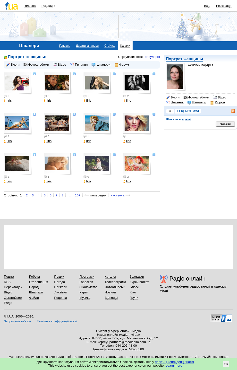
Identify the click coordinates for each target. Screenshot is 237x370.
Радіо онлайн (187, 278)
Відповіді (111, 298)
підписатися (188, 111)
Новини (110, 292)
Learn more (174, 365)
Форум (217, 102)
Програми (86, 276)
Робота (34, 276)
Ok (226, 364)
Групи (134, 298)
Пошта (9, 276)
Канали (125, 45)
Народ (34, 287)
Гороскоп (86, 282)
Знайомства (88, 287)
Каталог (111, 276)
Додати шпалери (87, 45)
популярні (152, 57)
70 (170, 111)
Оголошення (38, 282)
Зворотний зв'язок (17, 321)
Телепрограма (115, 282)
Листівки (60, 292)
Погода (59, 282)
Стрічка (109, 45)
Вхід (207, 6)
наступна (118, 195)
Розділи (47, 6)
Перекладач (13, 287)
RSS (7, 282)
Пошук (59, 276)
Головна (30, 6)
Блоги (173, 97)
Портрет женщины (184, 59)
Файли (34, 298)
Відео (219, 97)
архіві (186, 119)
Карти (83, 292)
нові (139, 57)
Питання (175, 102)
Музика (84, 298)
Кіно (133, 292)
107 (77, 195)
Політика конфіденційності (57, 321)
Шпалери (196, 102)
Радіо (8, 303)
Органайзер (13, 298)
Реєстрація (224, 6)
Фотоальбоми (196, 97)
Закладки (137, 276)
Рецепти (60, 298)
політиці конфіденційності (174, 362)
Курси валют (139, 282)
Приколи (60, 287)
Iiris (8, 100)
